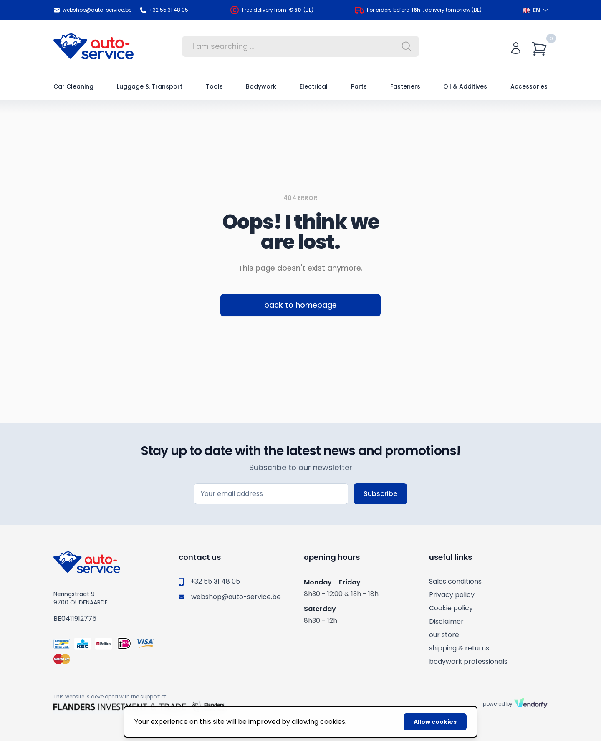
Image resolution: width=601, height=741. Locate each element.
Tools (214, 86)
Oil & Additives (465, 86)
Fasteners (405, 86)
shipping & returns (459, 648)
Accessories (529, 86)
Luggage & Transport (149, 86)
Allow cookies (435, 722)
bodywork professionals (468, 661)
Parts (359, 86)
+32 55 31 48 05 (164, 10)
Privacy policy (452, 594)
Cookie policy (451, 608)
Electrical (314, 86)
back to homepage (300, 305)
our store (444, 635)
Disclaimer (446, 621)
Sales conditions (455, 581)
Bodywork (261, 86)
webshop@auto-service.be (92, 10)
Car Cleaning (73, 86)
